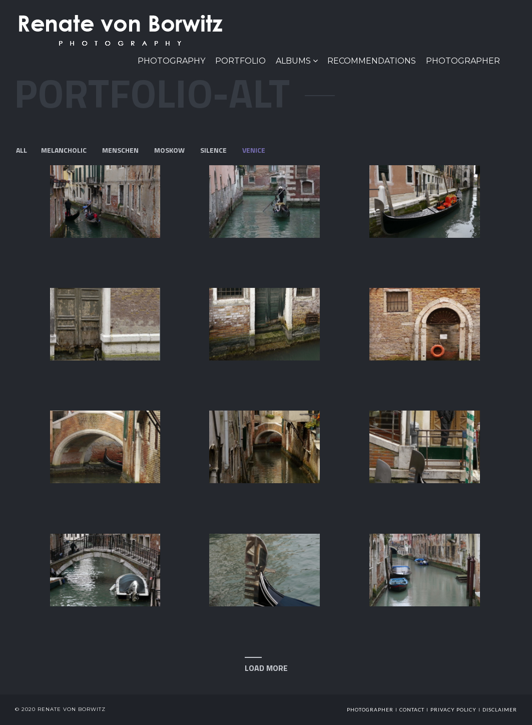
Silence (213, 150)
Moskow (169, 150)
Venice (253, 150)
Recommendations (371, 61)
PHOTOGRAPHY (171, 61)
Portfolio (240, 61)
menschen (120, 150)
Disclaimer (499, 709)
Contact (411, 709)
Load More (266, 668)
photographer (370, 709)
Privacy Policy (453, 709)
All (21, 150)
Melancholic (64, 150)
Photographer (463, 61)
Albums (293, 61)
